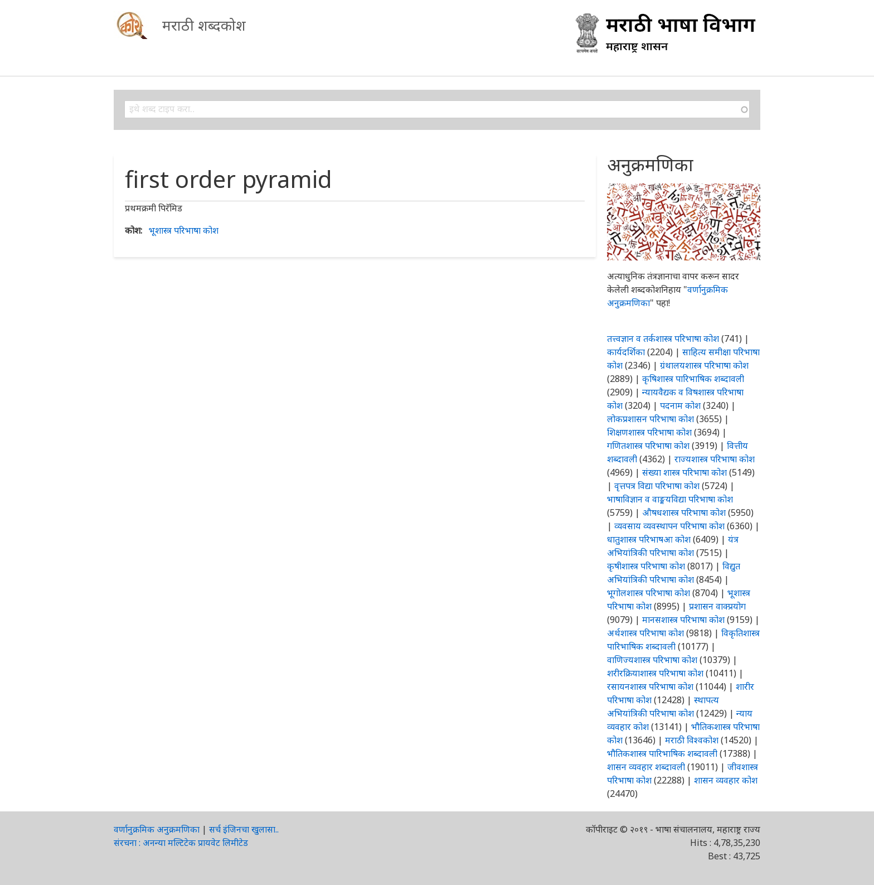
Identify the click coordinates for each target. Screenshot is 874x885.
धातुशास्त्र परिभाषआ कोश (649, 539)
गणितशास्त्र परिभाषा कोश (648, 445)
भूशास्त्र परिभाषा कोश (184, 230)
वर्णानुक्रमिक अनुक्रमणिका (157, 829)
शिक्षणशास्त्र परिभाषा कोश (649, 432)
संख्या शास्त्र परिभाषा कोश (684, 472)
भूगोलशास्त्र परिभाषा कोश (648, 593)
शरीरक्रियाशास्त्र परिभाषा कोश (655, 673)
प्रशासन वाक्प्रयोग (717, 606)
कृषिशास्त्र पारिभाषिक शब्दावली (693, 379)
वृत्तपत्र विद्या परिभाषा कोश (657, 486)
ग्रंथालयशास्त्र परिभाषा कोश (704, 365)
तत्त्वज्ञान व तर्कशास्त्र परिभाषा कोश (663, 338)
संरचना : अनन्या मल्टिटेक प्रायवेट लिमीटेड (181, 842)
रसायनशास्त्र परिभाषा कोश (650, 686)
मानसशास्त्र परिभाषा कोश (683, 619)
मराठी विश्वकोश (691, 740)
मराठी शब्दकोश (204, 25)
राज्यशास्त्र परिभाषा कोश (714, 459)
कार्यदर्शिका (626, 352)
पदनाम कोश (680, 405)
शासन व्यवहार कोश (726, 780)
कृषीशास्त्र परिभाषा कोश (646, 566)
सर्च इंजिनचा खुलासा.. (244, 829)
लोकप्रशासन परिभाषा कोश (650, 419)
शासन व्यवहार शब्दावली (646, 767)
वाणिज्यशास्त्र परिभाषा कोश (652, 660)
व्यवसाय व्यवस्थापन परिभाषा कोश (669, 526)
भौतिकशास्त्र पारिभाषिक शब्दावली (662, 753)
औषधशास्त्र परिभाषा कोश (684, 512)
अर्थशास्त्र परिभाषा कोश (645, 633)
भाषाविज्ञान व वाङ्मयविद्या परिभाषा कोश (670, 499)
